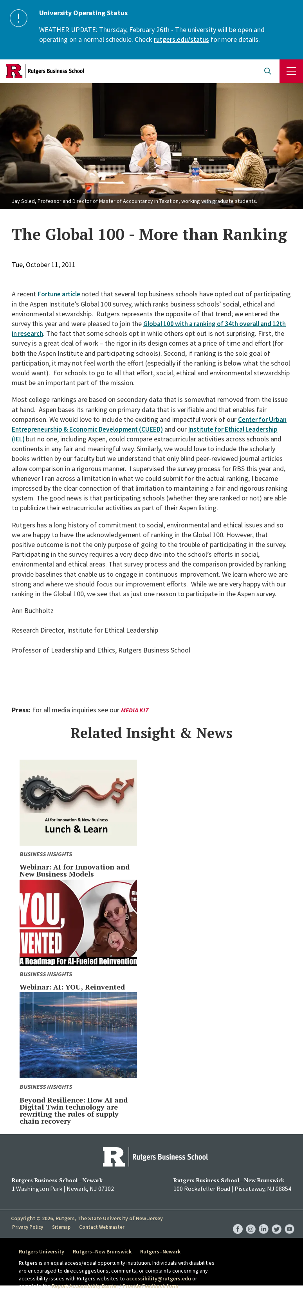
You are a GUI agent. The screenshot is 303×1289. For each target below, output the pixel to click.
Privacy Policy (28, 1226)
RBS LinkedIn (264, 1221)
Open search (268, 71)
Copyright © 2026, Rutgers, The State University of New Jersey (87, 1218)
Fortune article (61, 293)
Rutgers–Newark (165, 1251)
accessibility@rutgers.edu (158, 1278)
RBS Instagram (251, 1221)
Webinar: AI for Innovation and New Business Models (75, 870)
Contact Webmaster (102, 1226)
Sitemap (61, 1226)
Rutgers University (41, 1251)
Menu (291, 71)
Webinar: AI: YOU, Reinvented (72, 986)
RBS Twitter (276, 1221)
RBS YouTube (289, 1221)
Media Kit (135, 710)
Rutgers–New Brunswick (104, 1251)
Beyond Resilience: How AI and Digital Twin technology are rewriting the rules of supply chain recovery (74, 1110)
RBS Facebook (238, 1221)
